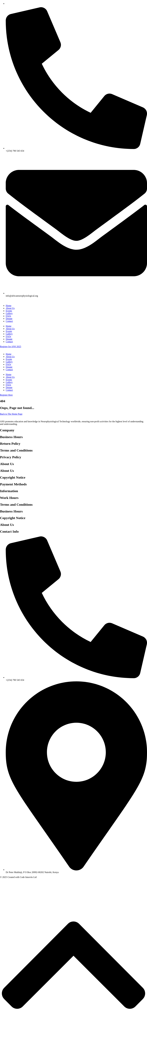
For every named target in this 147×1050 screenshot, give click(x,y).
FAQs (8, 316)
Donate (9, 318)
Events (9, 311)
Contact (9, 321)
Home (8, 305)
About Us (10, 308)
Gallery (9, 313)
